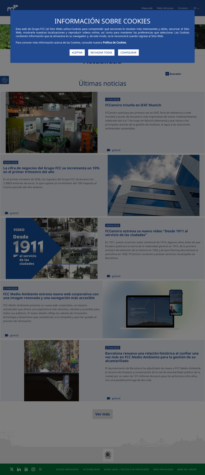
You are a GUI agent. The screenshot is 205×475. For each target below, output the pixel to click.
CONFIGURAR (128, 52)
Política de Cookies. (115, 42)
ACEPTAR (77, 52)
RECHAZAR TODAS (101, 52)
